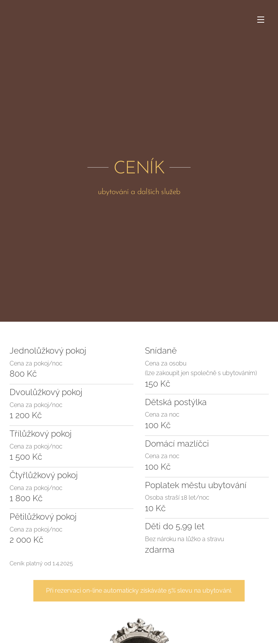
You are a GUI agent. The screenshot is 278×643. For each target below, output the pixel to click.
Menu (260, 19)
